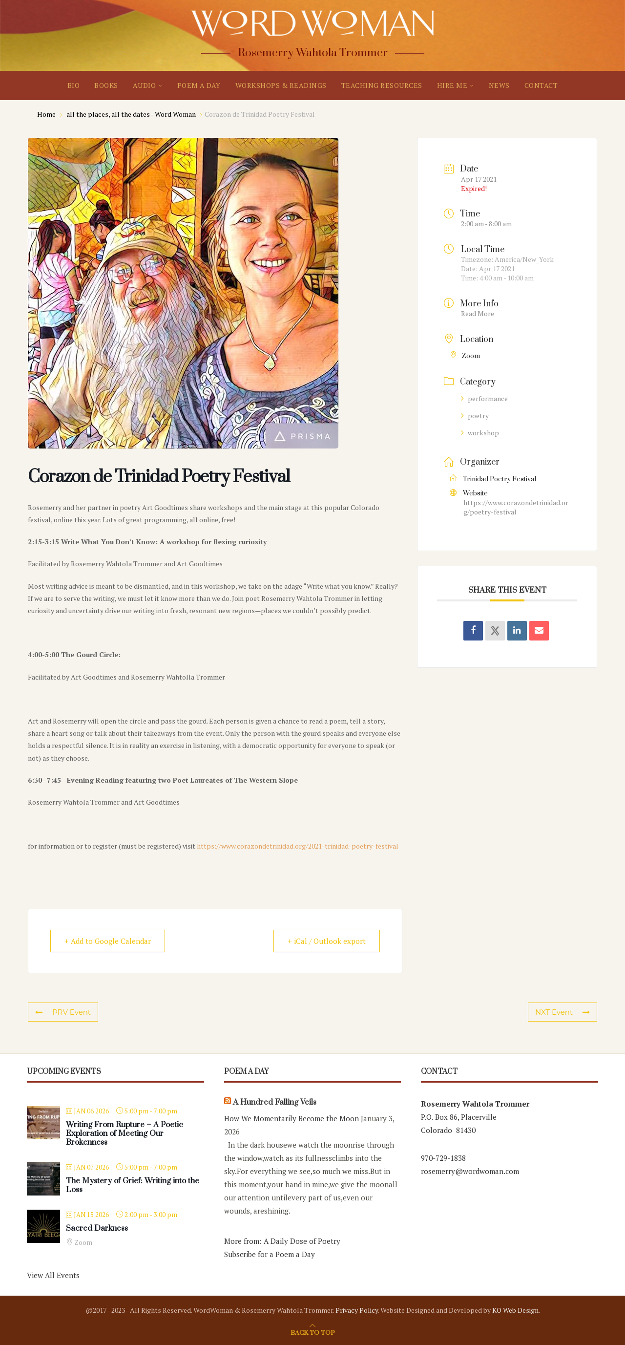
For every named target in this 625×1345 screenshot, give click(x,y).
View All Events (53, 1275)
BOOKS (106, 85)
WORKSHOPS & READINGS (281, 85)
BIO (73, 85)
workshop (480, 432)
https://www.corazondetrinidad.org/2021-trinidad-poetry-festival (297, 846)
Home (47, 114)
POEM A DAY (199, 85)
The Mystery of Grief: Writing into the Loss (132, 1185)
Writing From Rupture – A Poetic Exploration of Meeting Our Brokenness (124, 1133)
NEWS (499, 85)
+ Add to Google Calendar (107, 941)
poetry (475, 415)
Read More (477, 313)
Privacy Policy (356, 1310)
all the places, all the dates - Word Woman (131, 114)
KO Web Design (515, 1310)
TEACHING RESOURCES (381, 85)
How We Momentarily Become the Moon (291, 1118)
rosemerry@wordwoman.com (470, 1171)
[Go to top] (313, 1332)
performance (484, 398)
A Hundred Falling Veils (274, 1102)
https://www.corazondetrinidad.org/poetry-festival (515, 507)
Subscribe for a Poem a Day (269, 1254)
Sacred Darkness (97, 1228)
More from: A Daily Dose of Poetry (282, 1241)
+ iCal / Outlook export (327, 941)
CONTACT (541, 85)
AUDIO (144, 85)
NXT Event (562, 1012)
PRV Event (63, 1012)
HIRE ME (452, 85)
